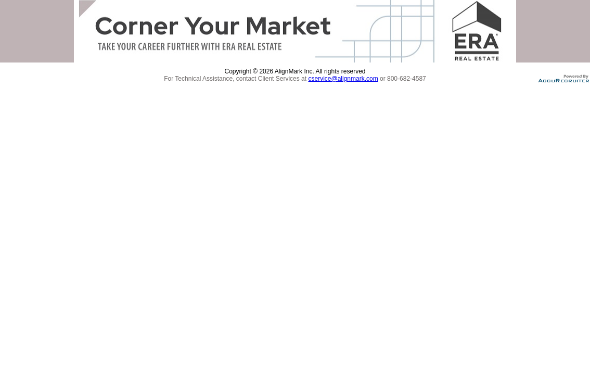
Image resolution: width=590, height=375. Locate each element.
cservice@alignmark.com (343, 78)
